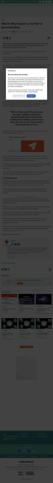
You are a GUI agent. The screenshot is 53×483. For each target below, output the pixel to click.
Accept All (31, 95)
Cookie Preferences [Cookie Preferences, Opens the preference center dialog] (19, 95)
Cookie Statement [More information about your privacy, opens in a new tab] (33, 91)
